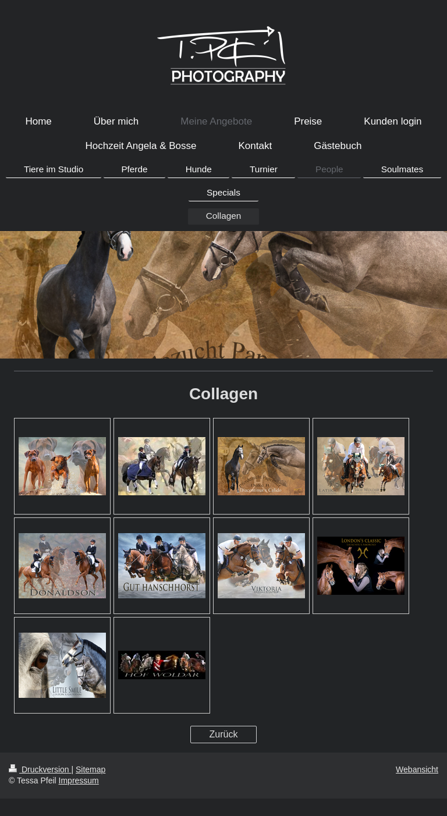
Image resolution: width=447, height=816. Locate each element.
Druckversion (40, 769)
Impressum (79, 780)
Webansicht (417, 769)
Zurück (224, 734)
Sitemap (90, 769)
